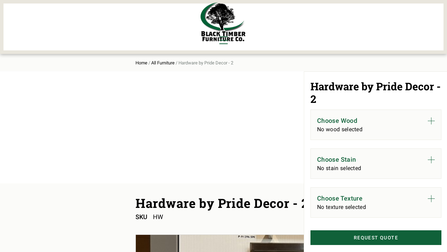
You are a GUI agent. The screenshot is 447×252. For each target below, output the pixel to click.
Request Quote (365, 238)
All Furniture (298, 23)
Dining (56, 18)
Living (56, 30)
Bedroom (94, 18)
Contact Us (383, 23)
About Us (343, 23)
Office (90, 30)
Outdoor (132, 30)
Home (53, 56)
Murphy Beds (138, 18)
